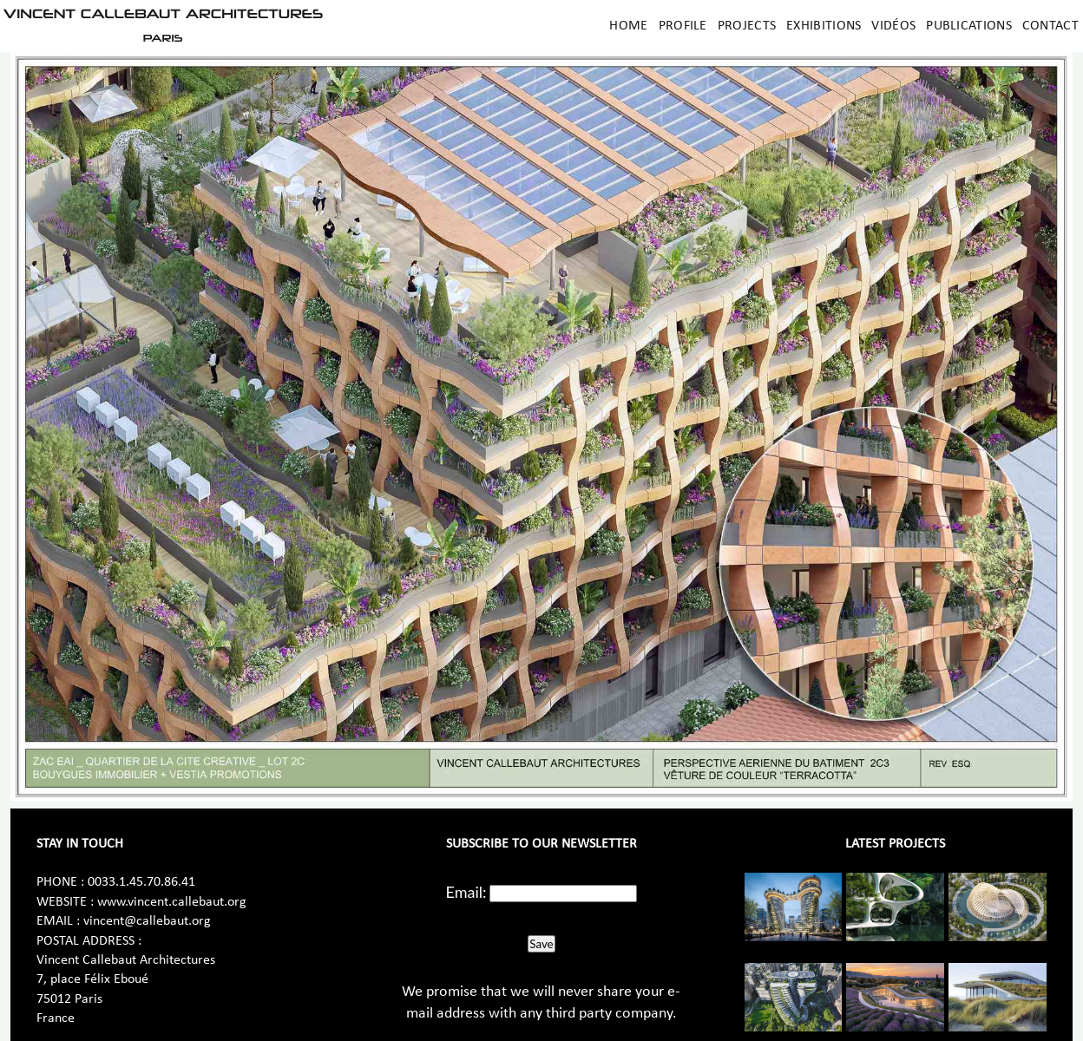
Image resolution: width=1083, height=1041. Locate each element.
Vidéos (893, 26)
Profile (683, 26)
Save (541, 944)
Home (628, 26)
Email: (466, 891)
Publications (969, 26)
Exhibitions (823, 26)
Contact (1050, 26)
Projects (747, 26)
